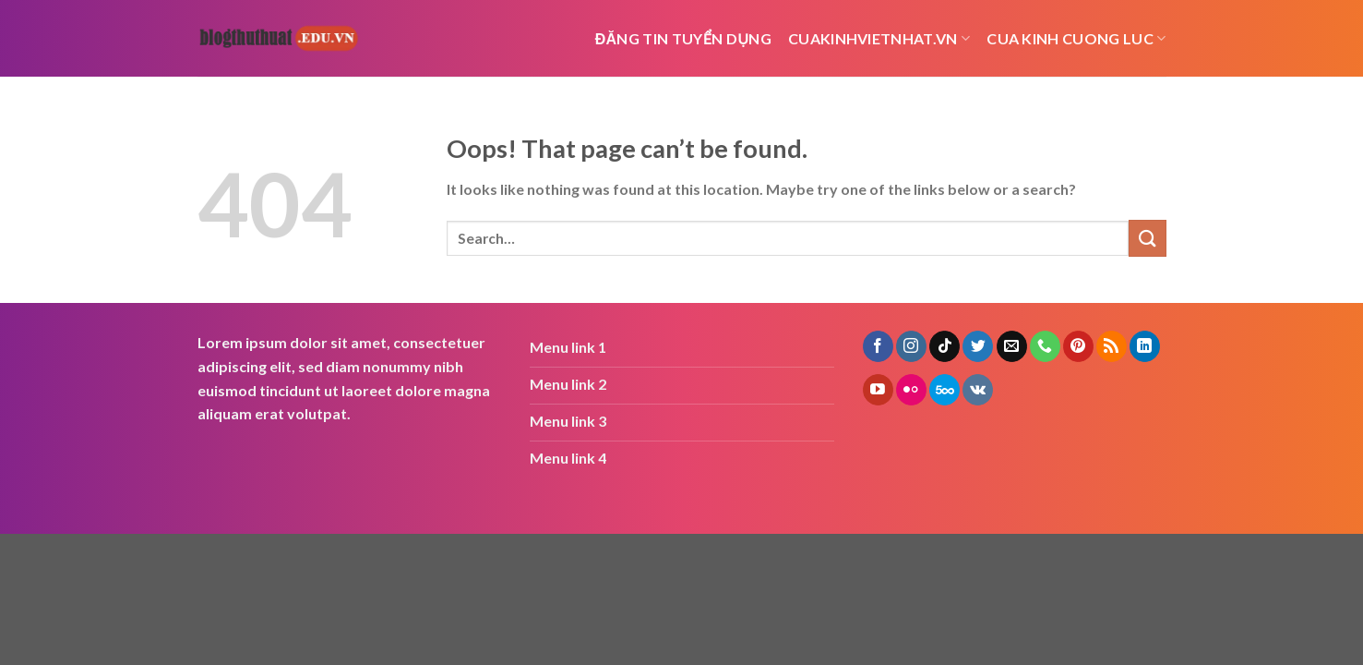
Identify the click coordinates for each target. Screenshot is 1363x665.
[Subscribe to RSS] (1111, 346)
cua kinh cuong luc (1076, 39)
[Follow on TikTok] (944, 346)
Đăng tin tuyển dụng (683, 38)
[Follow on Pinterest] (1078, 346)
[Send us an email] (1012, 346)
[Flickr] (911, 389)
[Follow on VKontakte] (977, 389)
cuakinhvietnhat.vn (879, 39)
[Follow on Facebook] (878, 346)
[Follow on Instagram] (911, 346)
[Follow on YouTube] (878, 389)
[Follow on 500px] (944, 389)
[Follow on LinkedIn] (1145, 346)
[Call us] (1045, 346)
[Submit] (1147, 238)
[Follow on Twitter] (977, 346)
